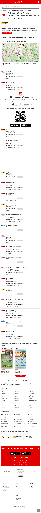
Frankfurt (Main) (4, 398)
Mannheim (17, 405)
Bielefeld (16, 402)
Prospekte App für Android (20, 460)
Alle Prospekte (20, 375)
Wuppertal (17, 400)
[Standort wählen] (38, 2)
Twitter (30, 486)
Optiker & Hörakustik (19, 423)
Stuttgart (3, 400)
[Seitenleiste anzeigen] (38, 510)
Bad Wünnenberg (4, 10)
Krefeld (30, 407)
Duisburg (16, 396)
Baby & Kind (4, 416)
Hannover (16, 391)
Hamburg (3, 393)
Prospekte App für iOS (20, 462)
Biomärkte (3, 419)
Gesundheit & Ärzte (19, 414)
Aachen (30, 398)
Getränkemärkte (18, 416)
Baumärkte (4, 418)
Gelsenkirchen (31, 396)
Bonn (15, 403)
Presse (17, 497)
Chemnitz (30, 403)
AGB (17, 499)
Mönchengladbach (32, 400)
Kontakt (17, 489)
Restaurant (17, 426)
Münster (16, 407)
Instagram (31, 487)
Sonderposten (32, 416)
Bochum (16, 398)
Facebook (31, 485)
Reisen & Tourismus (19, 425)
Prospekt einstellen (20, 485)
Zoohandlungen (32, 425)
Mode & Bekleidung (19, 421)
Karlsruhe (30, 391)
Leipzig (16, 393)
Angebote (5, 489)
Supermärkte (31, 421)
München (3, 395)
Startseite (5, 485)
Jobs (17, 495)
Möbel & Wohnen (18, 419)
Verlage (17, 486)
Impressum (18, 500)
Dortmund (3, 402)
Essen (2, 405)
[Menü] (2, 2)
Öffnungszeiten (6, 486)
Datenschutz (18, 498)
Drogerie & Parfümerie (6, 423)
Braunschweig (31, 402)
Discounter (4, 421)
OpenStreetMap (32, 61)
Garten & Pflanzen (5, 426)
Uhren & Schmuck (32, 423)
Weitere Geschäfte (32, 426)
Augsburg (30, 395)
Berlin (23, 3)
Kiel (29, 405)
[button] (38, 45)
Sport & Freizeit (32, 419)
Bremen (3, 407)
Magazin (4, 490)
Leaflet (27, 61)
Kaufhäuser (17, 418)
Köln (2, 396)
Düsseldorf (3, 403)
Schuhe (30, 414)
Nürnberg (16, 395)
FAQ (17, 487)
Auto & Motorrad (5, 414)
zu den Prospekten (7, 32)
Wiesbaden (31, 393)
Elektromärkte (4, 425)
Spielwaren (31, 418)
